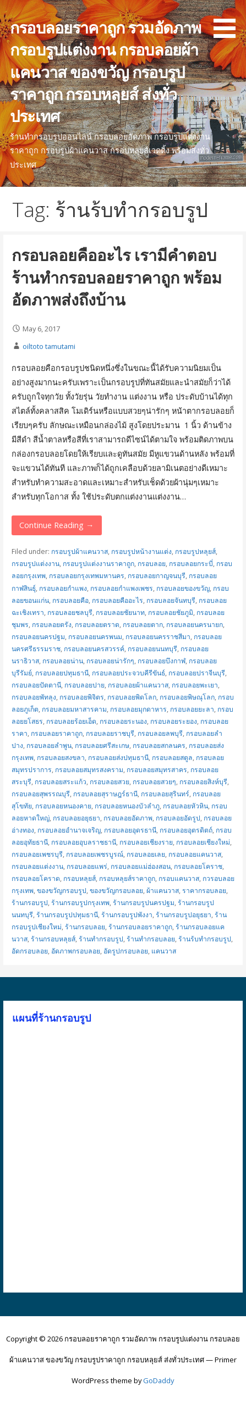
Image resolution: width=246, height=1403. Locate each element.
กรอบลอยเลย (146, 854)
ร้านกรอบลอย (85, 926)
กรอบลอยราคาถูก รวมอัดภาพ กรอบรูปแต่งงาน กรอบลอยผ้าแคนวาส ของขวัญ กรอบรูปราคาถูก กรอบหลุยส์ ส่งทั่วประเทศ (105, 71)
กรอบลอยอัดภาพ (127, 818)
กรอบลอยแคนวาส (194, 854)
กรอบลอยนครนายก (194, 624)
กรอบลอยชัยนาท (120, 612)
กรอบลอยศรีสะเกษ (102, 745)
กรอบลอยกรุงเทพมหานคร (86, 575)
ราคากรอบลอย (204, 890)
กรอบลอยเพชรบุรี (37, 854)
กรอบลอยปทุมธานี (62, 673)
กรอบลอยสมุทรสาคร (157, 769)
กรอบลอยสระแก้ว (60, 781)
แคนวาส (163, 951)
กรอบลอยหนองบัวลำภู (127, 806)
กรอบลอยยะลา (192, 709)
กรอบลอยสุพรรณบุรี (41, 793)
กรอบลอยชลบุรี (69, 612)
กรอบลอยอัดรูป (178, 818)
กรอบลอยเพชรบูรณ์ (94, 854)
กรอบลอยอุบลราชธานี (83, 842)
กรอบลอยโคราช (198, 866)
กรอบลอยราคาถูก (57, 733)
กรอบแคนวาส (178, 878)
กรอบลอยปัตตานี (36, 685)
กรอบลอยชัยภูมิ (170, 612)
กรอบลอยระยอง (173, 721)
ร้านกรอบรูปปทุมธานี (67, 914)
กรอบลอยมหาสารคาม (74, 709)
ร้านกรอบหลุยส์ (53, 939)
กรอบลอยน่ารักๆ (110, 661)
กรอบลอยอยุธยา (76, 818)
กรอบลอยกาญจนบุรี (156, 575)
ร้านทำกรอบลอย (151, 939)
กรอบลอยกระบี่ (191, 563)
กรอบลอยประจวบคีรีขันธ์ (128, 673)
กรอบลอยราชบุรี (110, 733)
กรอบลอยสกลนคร (159, 745)
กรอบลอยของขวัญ (183, 588)
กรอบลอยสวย (109, 781)
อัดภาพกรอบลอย (75, 951)
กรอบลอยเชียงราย (146, 842)
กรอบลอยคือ (70, 600)
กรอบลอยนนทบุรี (152, 648)
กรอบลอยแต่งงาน (37, 866)
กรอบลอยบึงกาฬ (161, 661)
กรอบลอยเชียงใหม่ (203, 842)
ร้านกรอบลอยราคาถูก (140, 926)
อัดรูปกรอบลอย (125, 951)
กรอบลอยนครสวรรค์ (94, 648)
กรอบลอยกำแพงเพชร (121, 588)
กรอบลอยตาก (143, 624)
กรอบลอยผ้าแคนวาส (138, 685)
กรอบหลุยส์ (79, 878)
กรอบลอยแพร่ (87, 866)
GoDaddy (158, 1380)
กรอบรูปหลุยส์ (195, 551)
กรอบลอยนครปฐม (38, 636)
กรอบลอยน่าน (62, 661)
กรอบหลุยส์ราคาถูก (127, 878)
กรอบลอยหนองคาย (63, 806)
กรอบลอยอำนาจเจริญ (69, 830)
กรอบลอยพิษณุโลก (187, 697)
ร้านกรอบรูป (30, 902)
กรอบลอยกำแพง (63, 588)
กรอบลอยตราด (97, 624)
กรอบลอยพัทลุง (34, 697)
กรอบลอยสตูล (172, 757)
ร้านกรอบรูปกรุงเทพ (80, 902)
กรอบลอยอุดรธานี (130, 830)
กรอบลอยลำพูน (49, 745)
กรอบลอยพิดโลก (131, 697)
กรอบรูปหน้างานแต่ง (141, 551)
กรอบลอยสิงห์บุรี (203, 781)
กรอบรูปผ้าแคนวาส (79, 551)
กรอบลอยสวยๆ (154, 781)
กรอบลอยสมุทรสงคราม (89, 769)
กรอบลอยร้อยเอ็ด (71, 721)
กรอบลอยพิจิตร (81, 697)
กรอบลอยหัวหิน (185, 806)
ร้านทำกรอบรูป (101, 939)
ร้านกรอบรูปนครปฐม (143, 902)
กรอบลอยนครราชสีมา (157, 636)
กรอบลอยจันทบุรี (170, 600)
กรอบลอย (152, 563)
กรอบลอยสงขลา (61, 757)
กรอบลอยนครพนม (95, 636)
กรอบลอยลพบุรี (160, 733)
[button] (228, 21)
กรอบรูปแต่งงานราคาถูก (98, 563)
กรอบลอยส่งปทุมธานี (118, 757)
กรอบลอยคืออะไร (117, 600)
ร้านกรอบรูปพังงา (126, 914)
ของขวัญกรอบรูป (61, 890)
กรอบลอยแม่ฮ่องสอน (141, 866)
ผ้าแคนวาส (162, 890)
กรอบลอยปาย (84, 685)
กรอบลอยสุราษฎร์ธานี (105, 793)
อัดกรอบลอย (30, 951)
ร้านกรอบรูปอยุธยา (183, 914)
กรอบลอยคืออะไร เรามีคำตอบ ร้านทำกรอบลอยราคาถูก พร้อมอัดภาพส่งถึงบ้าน (117, 277)
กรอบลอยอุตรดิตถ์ (186, 830)
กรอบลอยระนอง (123, 721)
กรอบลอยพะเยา (195, 685)
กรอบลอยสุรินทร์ (165, 793)
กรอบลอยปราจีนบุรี (196, 673)
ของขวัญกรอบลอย (116, 890)
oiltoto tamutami (49, 346)
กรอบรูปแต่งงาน (35, 563)
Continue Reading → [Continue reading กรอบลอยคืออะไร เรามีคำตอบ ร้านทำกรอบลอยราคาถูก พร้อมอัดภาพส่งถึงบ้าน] (56, 525)
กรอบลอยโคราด (36, 878)
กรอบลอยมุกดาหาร (138, 709)
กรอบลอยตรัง (52, 624)
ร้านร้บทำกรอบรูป (204, 939)
